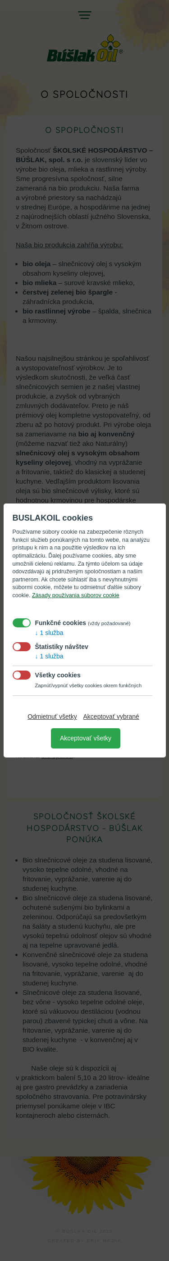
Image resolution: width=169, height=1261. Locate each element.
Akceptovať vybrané (111, 716)
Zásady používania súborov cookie (75, 595)
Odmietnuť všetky (52, 716)
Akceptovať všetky (85, 738)
